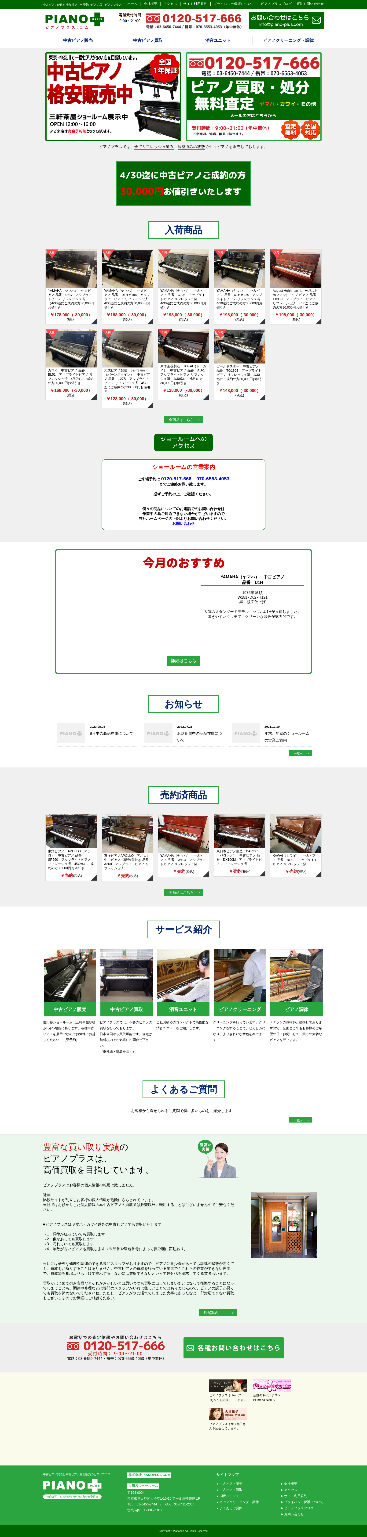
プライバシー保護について (234, 4)
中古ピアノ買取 (148, 40)
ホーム (132, 4)
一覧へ (298, 753)
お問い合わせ (313, 4)
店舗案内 (211, 1313)
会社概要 (151, 4)
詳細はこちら (183, 661)
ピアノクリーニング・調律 (288, 40)
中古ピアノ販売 (78, 40)
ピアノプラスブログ (276, 4)
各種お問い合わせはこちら (234, 1347)
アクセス (170, 4)
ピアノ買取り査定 (286, 20)
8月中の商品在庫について (111, 733)
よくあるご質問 (231, 1508)
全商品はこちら (181, 420)
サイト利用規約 (195, 4)
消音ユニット (218, 40)
